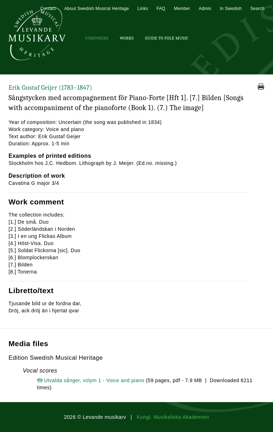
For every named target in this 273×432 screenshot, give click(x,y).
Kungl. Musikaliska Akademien (173, 417)
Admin (205, 8)
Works (127, 38)
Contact (47, 8)
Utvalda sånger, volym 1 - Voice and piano (94, 380)
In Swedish (231, 8)
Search (257, 8)
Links (143, 8)
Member (182, 8)
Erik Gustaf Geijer (50, 88)
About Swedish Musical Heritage (96, 8)
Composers (96, 38)
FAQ (160, 8)
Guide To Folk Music (166, 38)
